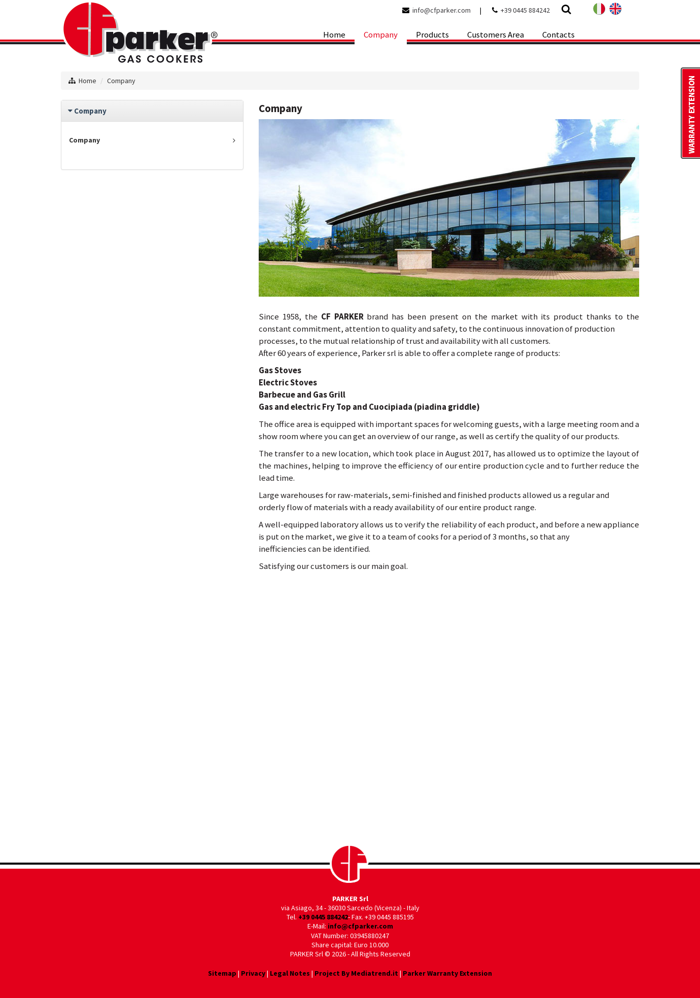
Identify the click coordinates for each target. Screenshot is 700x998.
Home (87, 80)
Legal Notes (290, 973)
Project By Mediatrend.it (356, 973)
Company (121, 80)
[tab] (152, 110)
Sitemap (222, 973)
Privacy (253, 973)
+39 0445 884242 (525, 10)
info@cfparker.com (441, 10)
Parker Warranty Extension (447, 973)
